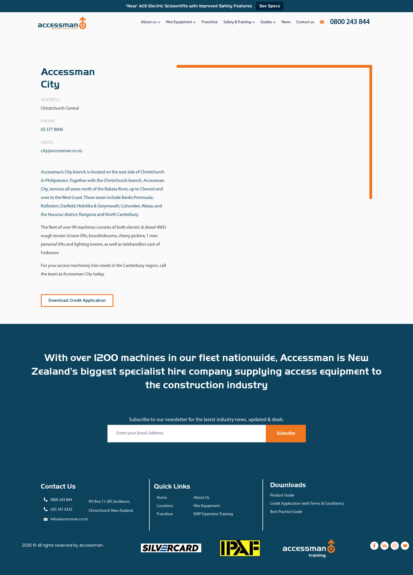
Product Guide (282, 495)
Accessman (91, 545)
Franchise (165, 514)
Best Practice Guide (286, 512)
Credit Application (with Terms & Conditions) (307, 504)
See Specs (269, 6)
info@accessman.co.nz (69, 519)
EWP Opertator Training (213, 514)
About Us (201, 498)
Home (162, 498)
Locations (165, 506)
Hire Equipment (207, 506)
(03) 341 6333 (61, 510)
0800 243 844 (61, 500)
